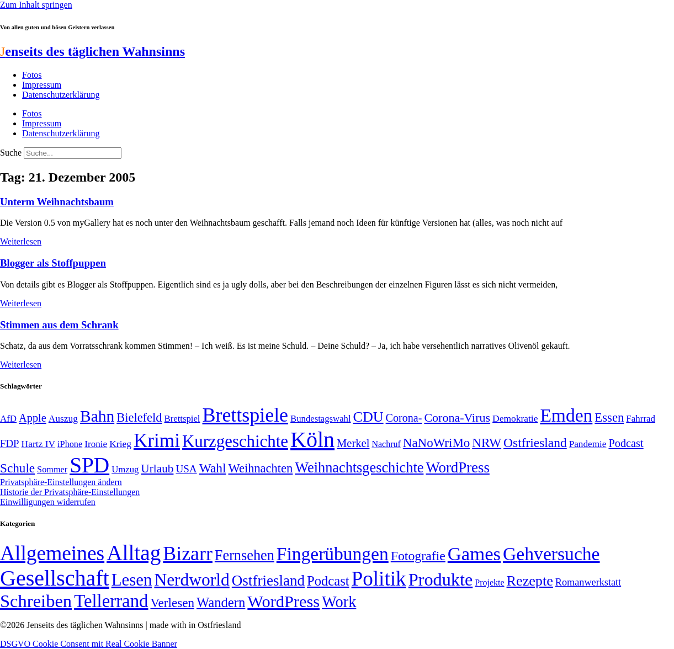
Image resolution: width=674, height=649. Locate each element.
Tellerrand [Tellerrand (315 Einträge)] (111, 601)
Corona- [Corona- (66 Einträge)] (404, 418)
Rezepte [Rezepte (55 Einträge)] (530, 581)
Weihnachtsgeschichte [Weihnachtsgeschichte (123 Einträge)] (359, 468)
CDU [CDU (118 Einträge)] (368, 417)
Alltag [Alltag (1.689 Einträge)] (134, 553)
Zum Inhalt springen (36, 4)
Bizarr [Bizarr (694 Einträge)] (188, 553)
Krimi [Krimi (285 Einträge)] (157, 440)
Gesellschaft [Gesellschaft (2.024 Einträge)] (54, 578)
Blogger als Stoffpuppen (53, 263)
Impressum (41, 84)
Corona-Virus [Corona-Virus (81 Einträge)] (457, 417)
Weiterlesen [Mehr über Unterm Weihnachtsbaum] (20, 241)
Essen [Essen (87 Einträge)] (609, 417)
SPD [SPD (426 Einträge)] (89, 465)
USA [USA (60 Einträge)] (186, 469)
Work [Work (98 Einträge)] (339, 601)
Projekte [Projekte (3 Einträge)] (489, 582)
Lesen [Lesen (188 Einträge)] (132, 579)
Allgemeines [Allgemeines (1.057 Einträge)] (52, 553)
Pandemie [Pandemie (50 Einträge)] (588, 444)
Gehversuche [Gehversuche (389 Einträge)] (551, 554)
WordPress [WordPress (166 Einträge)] (283, 601)
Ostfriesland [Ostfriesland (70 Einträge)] (268, 580)
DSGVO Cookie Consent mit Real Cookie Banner (88, 643)
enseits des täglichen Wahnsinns (92, 51)
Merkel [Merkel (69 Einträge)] (353, 443)
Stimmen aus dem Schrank (59, 325)
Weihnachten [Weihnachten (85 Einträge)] (261, 468)
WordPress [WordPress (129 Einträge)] (457, 467)
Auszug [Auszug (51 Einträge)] (63, 418)
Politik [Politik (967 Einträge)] (379, 578)
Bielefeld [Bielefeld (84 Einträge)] (139, 417)
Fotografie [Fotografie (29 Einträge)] (418, 556)
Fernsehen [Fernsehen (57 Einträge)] (244, 555)
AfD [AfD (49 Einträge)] (8, 418)
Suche (11, 152)
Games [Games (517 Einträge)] (474, 554)
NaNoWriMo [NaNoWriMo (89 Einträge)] (436, 443)
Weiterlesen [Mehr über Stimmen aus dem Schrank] (20, 364)
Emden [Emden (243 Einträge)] (566, 415)
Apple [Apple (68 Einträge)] (32, 418)
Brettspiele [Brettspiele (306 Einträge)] (246, 415)
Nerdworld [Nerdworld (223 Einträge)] (191, 579)
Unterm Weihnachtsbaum (57, 202)
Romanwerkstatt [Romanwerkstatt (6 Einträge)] (588, 582)
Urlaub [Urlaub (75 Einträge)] (157, 468)
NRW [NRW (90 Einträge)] (486, 442)
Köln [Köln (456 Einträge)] (312, 439)
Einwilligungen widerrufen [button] (47, 502)
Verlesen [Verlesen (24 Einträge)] (172, 602)
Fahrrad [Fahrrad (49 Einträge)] (640, 418)
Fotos (32, 74)
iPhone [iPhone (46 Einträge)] (69, 444)
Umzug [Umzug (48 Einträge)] (125, 469)
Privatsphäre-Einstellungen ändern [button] (61, 482)
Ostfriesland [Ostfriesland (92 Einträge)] (535, 442)
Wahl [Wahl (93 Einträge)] (212, 468)
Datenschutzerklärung (60, 94)
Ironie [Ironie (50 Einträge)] (95, 444)
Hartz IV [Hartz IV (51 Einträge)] (38, 443)
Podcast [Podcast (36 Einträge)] (328, 580)
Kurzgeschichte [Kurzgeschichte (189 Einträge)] (235, 441)
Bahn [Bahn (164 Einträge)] (97, 416)
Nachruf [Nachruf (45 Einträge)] (386, 444)
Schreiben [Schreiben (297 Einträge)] (36, 601)
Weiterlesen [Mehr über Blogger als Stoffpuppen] (20, 303)
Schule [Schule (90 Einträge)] (17, 468)
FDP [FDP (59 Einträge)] (9, 443)
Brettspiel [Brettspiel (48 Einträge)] (182, 418)
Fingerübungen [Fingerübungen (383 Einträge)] (333, 554)
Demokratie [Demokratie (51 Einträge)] (515, 418)
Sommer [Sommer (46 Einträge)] (52, 470)
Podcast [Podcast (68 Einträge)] (625, 443)
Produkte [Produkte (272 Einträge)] (440, 579)
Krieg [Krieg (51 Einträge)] (120, 443)
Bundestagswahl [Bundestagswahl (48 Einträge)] (320, 418)
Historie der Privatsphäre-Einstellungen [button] (70, 492)
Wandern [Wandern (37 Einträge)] (221, 602)
